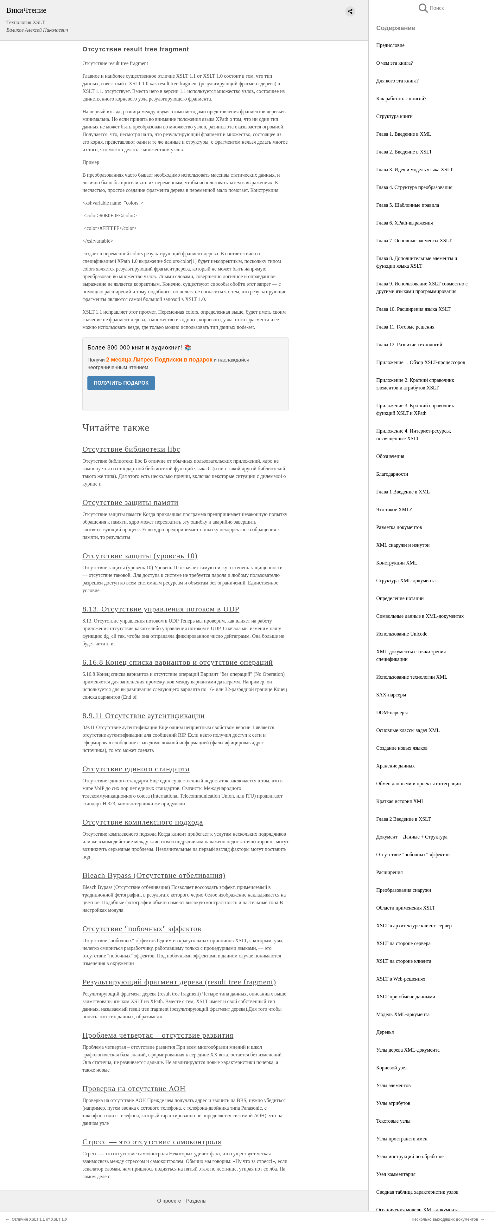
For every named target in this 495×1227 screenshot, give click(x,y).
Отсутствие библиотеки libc (131, 449)
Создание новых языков (402, 748)
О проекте (169, 1201)
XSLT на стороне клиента (403, 961)
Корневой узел (392, 1067)
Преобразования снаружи (403, 890)
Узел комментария (396, 1174)
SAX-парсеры (391, 694)
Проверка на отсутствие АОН (134, 1088)
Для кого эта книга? (397, 80)
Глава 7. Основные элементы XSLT (414, 240)
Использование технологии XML (411, 677)
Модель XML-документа (402, 1014)
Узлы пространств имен (402, 1138)
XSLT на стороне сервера (403, 943)
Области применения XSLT (405, 907)
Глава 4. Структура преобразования (414, 187)
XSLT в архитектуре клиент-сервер (414, 925)
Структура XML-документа (405, 580)
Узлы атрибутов (393, 1103)
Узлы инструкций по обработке (410, 1156)
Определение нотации (400, 598)
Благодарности (392, 474)
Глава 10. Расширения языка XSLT (413, 309)
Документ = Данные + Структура (411, 836)
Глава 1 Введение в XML (403, 491)
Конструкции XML (396, 562)
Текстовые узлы (393, 1121)
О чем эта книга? (394, 63)
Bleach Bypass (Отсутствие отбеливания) (153, 875)
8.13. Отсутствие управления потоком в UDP (160, 609)
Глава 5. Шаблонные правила (407, 205)
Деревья (385, 1032)
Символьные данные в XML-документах (420, 616)
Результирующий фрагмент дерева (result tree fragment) (179, 982)
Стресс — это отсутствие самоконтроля (151, 1142)
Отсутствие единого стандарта (135, 769)
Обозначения (390, 456)
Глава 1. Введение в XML (403, 134)
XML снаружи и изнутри (403, 545)
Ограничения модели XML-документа (417, 1209)
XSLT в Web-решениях (400, 979)
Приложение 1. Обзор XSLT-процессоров (420, 362)
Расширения (389, 872)
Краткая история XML (400, 801)
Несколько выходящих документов (445, 1219)
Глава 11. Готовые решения (405, 327)
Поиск (431, 8)
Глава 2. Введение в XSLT (404, 151)
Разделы (196, 1201)
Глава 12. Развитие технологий (409, 344)
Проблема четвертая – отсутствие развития (157, 1035)
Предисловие (390, 45)
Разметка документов (399, 527)
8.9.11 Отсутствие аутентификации (143, 715)
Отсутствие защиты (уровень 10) (140, 555)
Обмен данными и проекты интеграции (418, 783)
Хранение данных (395, 765)
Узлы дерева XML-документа (408, 1050)
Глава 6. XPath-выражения (404, 222)
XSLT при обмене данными (405, 996)
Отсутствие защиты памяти (130, 502)
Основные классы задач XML (408, 730)
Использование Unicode (401, 633)
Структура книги (394, 116)
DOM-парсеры (392, 712)
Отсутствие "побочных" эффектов (412, 854)
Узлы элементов (393, 1085)
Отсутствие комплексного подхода (142, 822)
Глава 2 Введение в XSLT (403, 819)
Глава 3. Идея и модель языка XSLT (414, 169)
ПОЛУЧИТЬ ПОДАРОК (121, 383)
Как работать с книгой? (401, 98)
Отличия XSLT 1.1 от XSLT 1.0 (39, 1219)
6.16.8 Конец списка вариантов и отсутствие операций (177, 662)
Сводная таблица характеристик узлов (417, 1192)
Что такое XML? (394, 509)
